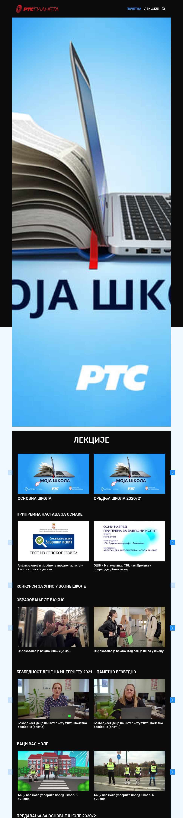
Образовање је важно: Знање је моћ (44, 651)
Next (172, 472)
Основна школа (34, 498)
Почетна (134, 9)
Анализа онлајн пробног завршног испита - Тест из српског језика (50, 567)
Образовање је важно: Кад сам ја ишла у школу (129, 651)
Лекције (151, 9)
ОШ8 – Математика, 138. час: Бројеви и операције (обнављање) (122, 567)
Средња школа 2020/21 (118, 498)
